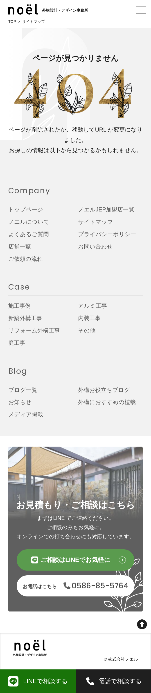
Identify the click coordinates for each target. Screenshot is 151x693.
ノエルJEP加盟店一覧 (106, 212)
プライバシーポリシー (107, 236)
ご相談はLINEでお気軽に (75, 562)
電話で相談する (120, 681)
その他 (86, 333)
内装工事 (89, 320)
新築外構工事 (25, 320)
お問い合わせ (95, 249)
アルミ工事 (92, 308)
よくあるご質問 (28, 236)
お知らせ (20, 404)
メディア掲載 (25, 417)
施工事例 (19, 308)
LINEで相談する (45, 681)
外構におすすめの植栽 (107, 404)
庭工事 (16, 345)
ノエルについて (28, 224)
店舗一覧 (19, 249)
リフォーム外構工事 (34, 333)
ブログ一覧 (22, 392)
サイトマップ (95, 224)
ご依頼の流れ (25, 261)
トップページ (25, 212)
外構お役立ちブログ (104, 392)
